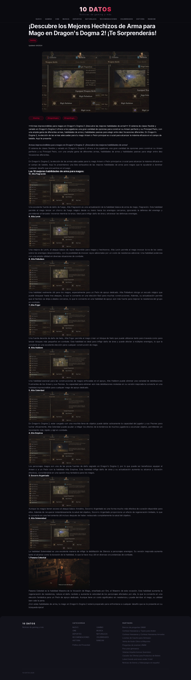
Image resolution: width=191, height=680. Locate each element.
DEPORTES (77, 19)
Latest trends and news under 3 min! (137, 659)
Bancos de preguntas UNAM (134, 627)
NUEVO (39, 19)
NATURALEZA (90, 19)
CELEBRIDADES (126, 19)
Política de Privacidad (81, 645)
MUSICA (66, 19)
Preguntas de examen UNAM (134, 645)
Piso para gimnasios (130, 649)
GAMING (48, 19)
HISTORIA (140, 19)
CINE (57, 19)
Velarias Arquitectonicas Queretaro (136, 652)
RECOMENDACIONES (108, 19)
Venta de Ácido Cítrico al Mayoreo (136, 641)
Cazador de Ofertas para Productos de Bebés (141, 656)
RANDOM (151, 19)
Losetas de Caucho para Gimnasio (136, 638)
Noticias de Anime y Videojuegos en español (140, 663)
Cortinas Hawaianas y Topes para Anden (139, 631)
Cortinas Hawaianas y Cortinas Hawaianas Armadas (143, 634)
